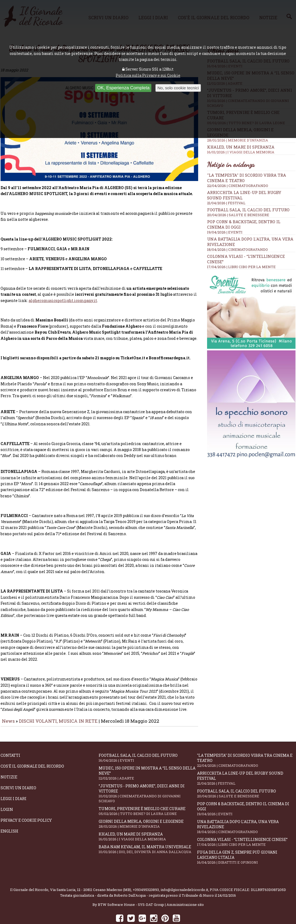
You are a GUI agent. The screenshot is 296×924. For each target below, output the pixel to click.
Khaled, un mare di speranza (251, 149)
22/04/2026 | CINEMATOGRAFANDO (237, 185)
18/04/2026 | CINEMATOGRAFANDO (237, 249)
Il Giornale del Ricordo (29, 874)
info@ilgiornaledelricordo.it (184, 874)
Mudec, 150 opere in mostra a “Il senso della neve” (148, 757)
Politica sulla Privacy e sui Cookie (148, 75)
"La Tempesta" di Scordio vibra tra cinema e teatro (246, 745)
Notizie (9, 761)
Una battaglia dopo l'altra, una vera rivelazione (246, 811)
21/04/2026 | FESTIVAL (226, 202)
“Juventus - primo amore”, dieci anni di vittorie (148, 778)
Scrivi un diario (18, 772)
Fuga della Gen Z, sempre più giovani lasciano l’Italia (246, 842)
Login (7, 794)
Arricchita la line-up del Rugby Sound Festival (246, 763)
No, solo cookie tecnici (178, 88)
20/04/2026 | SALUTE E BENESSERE (238, 214)
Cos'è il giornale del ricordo (32, 751)
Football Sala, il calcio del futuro (248, 209)
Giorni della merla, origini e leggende (148, 809)
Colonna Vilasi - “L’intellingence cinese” (246, 827)
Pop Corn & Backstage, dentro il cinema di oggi (246, 793)
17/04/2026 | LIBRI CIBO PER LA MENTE (241, 266)
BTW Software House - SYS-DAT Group (131, 889)
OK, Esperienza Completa (123, 87)
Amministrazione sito (185, 889)
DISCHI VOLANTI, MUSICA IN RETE (58, 706)
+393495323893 (146, 874)
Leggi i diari (13, 783)
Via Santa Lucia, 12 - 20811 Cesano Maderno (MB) (90, 874)
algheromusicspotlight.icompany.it (63, 285)
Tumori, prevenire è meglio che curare (148, 796)
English (9, 815)
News (8, 706)
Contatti (10, 740)
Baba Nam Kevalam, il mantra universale (148, 834)
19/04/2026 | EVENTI (224, 232)
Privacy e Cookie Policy (26, 805)
